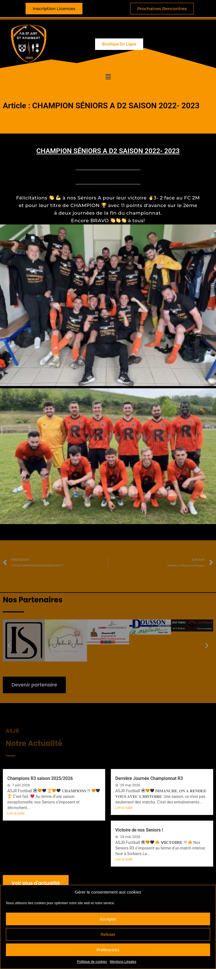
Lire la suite (15, 813)
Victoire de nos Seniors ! (139, 830)
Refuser (108, 934)
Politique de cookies (92, 962)
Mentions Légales (123, 962)
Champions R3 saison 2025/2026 (40, 778)
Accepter (108, 919)
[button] (108, 77)
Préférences (108, 949)
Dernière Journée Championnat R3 (149, 778)
